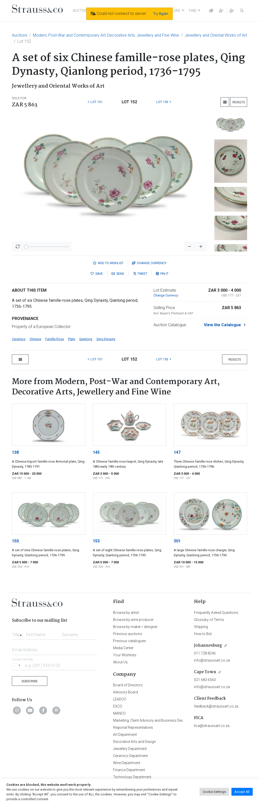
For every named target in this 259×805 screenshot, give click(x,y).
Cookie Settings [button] (214, 792)
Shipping (201, 627)
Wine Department (126, 763)
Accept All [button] (242, 792)
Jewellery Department (130, 749)
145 (96, 452)
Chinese (35, 339)
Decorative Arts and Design (134, 742)
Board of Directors (128, 685)
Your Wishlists (124, 655)
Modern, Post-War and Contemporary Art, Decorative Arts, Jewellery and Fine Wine (106, 35)
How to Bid (202, 634)
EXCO (117, 706)
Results (238, 102)
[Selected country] (17, 665)
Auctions (19, 35)
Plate (71, 339)
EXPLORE (172, 11)
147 (177, 452)
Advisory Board (125, 692)
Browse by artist (126, 613)
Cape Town (205, 672)
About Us (120, 662)
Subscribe (29, 681)
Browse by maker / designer (135, 627)
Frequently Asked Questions (216, 613)
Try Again (160, 14)
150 (15, 541)
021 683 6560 (205, 680)
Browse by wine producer (133, 620)
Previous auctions (127, 634)
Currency (149, 263)
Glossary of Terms (209, 620)
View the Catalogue (222, 324)
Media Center (123, 648)
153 (96, 541)
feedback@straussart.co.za (216, 706)
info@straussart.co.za (212, 660)
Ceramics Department (130, 756)
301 (177, 541)
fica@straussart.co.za (211, 726)
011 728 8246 (205, 653)
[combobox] (18, 633)
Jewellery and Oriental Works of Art (216, 35)
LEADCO (119, 699)
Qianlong (85, 339)
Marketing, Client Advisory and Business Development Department (165, 720)
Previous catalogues (129, 641)
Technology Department (132, 777)
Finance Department (129, 770)
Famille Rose (54, 339)
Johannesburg (208, 645)
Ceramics (19, 339)
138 (15, 452)
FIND (193, 11)
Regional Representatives (133, 727)
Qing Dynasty (105, 339)
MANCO (119, 713)
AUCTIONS (81, 11)
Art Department (125, 735)
